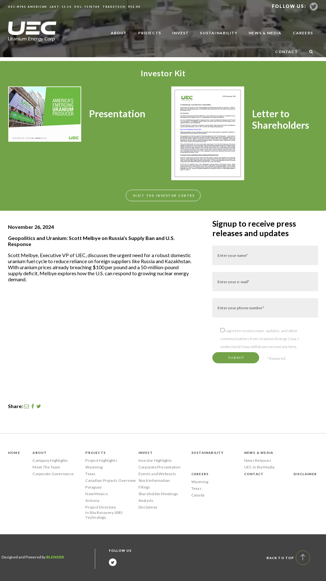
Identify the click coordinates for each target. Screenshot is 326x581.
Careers (303, 33)
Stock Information (154, 480)
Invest (180, 33)
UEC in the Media (259, 467)
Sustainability (218, 33)
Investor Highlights (155, 460)
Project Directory (100, 507)
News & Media (265, 33)
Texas (90, 473)
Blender (55, 557)
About (119, 33)
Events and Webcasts (157, 473)
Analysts (146, 500)
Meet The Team (46, 467)
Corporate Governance (53, 473)
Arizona (92, 500)
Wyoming (94, 467)
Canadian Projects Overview (110, 480)
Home (14, 453)
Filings (144, 487)
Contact (286, 51)
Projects (149, 33)
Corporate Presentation (159, 467)
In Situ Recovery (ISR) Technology (103, 515)
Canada (197, 495)
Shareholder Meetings (158, 493)
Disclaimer (148, 507)
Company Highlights (50, 460)
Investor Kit (163, 73)
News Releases (257, 460)
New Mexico (96, 493)
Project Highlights (101, 460)
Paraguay (93, 487)
